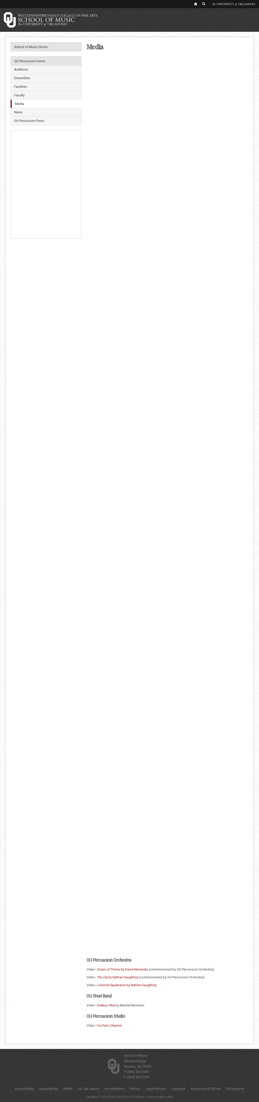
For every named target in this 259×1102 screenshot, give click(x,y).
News (18, 112)
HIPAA (68, 1089)
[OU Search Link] (204, 4)
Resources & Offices (206, 1089)
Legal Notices (156, 1089)
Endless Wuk (106, 1005)
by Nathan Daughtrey (117, 977)
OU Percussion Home (29, 61)
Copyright (178, 1089)
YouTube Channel (109, 1025)
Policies (134, 1089)
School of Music (136, 1055)
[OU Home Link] (195, 4)
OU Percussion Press (29, 121)
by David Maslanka (122, 969)
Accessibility (24, 1089)
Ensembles (22, 78)
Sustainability (48, 1089)
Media (19, 104)
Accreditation (114, 1089)
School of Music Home (31, 47)
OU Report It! (235, 1089)
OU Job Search (88, 1089)
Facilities (20, 87)
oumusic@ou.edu (160, 1097)
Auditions (21, 69)
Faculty (19, 95)
